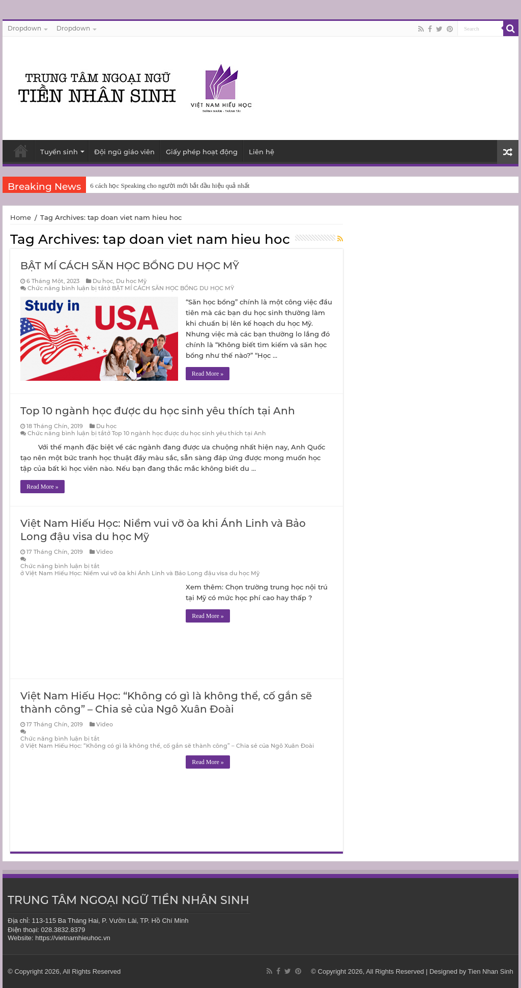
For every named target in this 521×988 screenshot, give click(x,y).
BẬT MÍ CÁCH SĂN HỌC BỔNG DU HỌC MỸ (129, 266)
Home (20, 217)
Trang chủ (21, 150)
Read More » (208, 373)
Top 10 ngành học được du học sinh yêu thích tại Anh (157, 411)
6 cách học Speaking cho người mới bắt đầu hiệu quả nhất (169, 185)
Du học (103, 281)
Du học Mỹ (131, 281)
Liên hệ (261, 152)
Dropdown (24, 28)
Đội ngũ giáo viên (124, 152)
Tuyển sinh (59, 152)
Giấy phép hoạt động (202, 152)
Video (104, 551)
